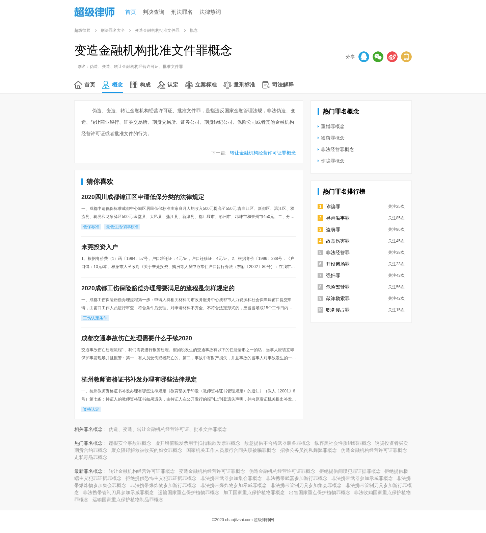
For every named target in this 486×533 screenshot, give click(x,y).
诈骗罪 (333, 206)
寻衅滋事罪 (338, 218)
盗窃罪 (333, 229)
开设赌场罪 (338, 264)
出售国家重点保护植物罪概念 (319, 492)
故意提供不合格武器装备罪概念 (277, 443)
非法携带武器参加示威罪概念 (362, 478)
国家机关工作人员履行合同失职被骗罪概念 (231, 450)
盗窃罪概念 (333, 138)
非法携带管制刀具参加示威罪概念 (118, 492)
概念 (117, 85)
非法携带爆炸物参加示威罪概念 (233, 485)
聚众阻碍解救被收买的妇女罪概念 (146, 450)
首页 (130, 12)
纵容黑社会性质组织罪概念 (343, 443)
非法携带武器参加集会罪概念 (231, 478)
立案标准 (206, 85)
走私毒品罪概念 (90, 457)
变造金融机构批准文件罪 (157, 30)
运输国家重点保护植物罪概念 (188, 492)
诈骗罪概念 (333, 161)
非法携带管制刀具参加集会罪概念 (306, 485)
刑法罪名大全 (113, 30)
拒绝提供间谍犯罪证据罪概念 (350, 471)
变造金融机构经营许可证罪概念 (212, 471)
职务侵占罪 (338, 310)
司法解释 (283, 85)
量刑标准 (244, 85)
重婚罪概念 (333, 126)
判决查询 (153, 12)
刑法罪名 (182, 12)
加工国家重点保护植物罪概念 (254, 492)
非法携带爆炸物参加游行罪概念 (163, 485)
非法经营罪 (338, 252)
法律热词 (210, 12)
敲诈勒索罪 (338, 298)
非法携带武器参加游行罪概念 (296, 478)
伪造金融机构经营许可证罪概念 (374, 450)
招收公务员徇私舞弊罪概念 (308, 450)
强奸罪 (333, 275)
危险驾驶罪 (338, 287)
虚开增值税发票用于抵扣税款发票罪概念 (197, 443)
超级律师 (82, 30)
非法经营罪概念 (337, 149)
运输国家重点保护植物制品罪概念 (127, 499)
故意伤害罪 (338, 241)
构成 (145, 85)
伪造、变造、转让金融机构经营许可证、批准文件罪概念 (168, 429)
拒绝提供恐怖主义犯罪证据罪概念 (161, 478)
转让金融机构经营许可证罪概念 (263, 152)
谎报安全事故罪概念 (130, 443)
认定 (172, 85)
